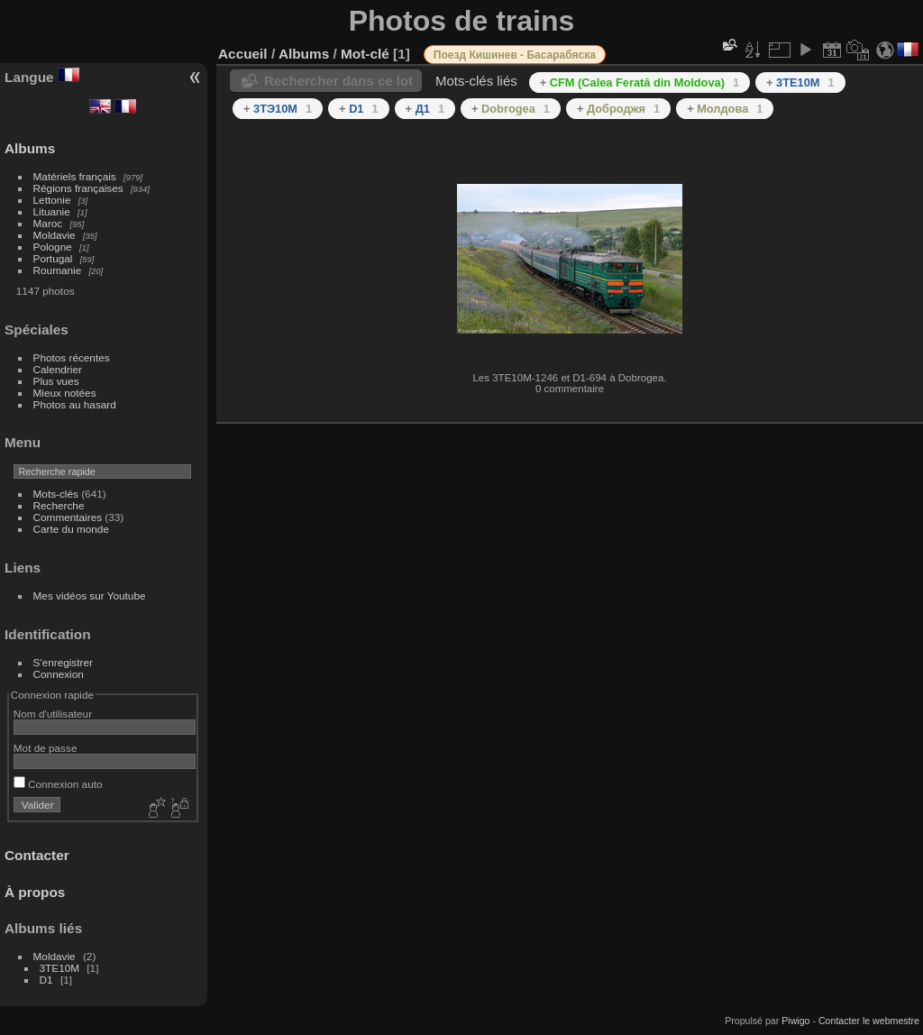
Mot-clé (365, 53)
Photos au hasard (74, 404)
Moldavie (54, 235)
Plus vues (56, 381)
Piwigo (795, 1020)
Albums (30, 148)
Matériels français (74, 176)
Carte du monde (71, 529)
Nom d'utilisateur (53, 713)
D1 (46, 979)
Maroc (48, 223)
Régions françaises (78, 188)
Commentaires (68, 517)
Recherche (59, 505)
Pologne (52, 246)
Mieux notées (64, 392)
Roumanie (57, 270)
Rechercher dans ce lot (338, 80)
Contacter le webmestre (868, 1020)
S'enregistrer (63, 662)
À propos (35, 892)
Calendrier (57, 369)
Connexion (58, 674)
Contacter (37, 855)
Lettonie (52, 200)
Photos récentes (71, 357)
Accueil (243, 53)
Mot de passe (46, 748)
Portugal (53, 258)
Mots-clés (55, 493)
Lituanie (51, 211)
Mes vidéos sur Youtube (89, 595)
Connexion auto (58, 784)
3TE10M (59, 968)
